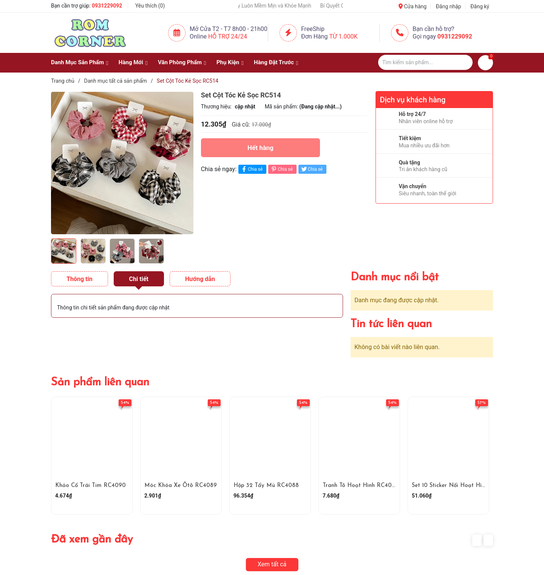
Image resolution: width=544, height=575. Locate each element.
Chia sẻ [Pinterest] (281, 169)
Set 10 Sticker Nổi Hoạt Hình (450, 485)
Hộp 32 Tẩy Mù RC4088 (266, 485)
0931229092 (107, 6)
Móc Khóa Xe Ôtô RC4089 (180, 485)
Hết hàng (260, 147)
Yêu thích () (150, 6)
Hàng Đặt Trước (274, 62)
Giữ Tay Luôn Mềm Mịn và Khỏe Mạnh (274, 6)
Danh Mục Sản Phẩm (77, 62)
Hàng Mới (131, 62)
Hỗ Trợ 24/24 (227, 36)
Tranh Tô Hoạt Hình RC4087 (360, 485)
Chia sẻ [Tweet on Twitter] (311, 169)
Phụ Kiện (227, 62)
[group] (122, 163)
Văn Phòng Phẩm (180, 62)
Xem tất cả (272, 564)
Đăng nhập (448, 6)
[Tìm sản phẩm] (425, 62)
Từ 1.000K (343, 36)
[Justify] (463, 62)
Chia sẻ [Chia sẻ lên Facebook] (251, 169)
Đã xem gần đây (92, 539)
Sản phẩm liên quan (100, 382)
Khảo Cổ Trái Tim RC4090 (90, 485)
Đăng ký (479, 6)
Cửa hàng (413, 6)
